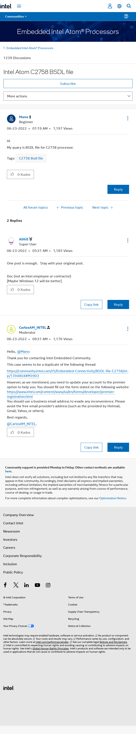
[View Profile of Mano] (25, 116)
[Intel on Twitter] (16, 585)
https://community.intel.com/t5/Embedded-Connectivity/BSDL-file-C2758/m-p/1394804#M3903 (67, 373)
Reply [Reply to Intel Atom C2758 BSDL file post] (118, 189)
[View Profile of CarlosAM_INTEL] (34, 327)
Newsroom (11, 531)
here (8, 471)
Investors (10, 539)
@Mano (23, 351)
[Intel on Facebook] (5, 585)
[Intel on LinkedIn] (26, 585)
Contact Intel (13, 522)
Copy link (91, 304)
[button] (127, 118)
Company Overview (18, 514)
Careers (9, 547)
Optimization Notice (112, 498)
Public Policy (13, 572)
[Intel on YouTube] (37, 585)
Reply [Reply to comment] (118, 304)
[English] (119, 6)
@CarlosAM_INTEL (21, 423)
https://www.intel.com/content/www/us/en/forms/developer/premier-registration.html (61, 394)
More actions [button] (17, 95)
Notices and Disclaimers (113, 642)
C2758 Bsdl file (31, 158)
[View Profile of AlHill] (25, 239)
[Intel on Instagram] (48, 585)
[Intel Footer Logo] (8, 687)
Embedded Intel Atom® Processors (29, 47)
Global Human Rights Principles (50, 648)
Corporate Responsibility (22, 555)
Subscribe (68, 83)
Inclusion (10, 563)
